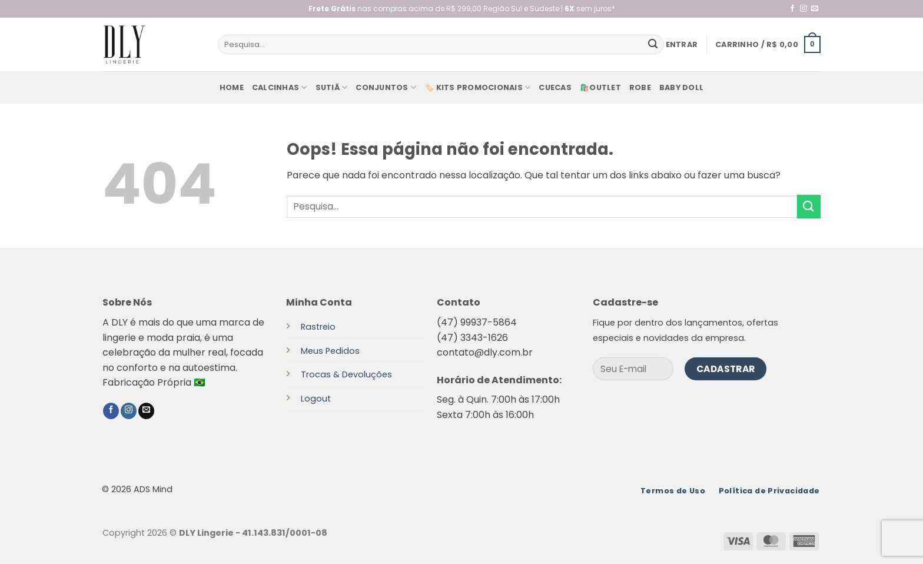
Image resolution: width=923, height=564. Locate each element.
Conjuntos (386, 87)
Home (232, 87)
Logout (316, 398)
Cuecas (555, 87)
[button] (682, 44)
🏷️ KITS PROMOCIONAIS (477, 87)
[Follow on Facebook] (792, 9)
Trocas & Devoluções (346, 374)
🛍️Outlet (600, 87)
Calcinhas (279, 87)
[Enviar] (653, 45)
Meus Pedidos (330, 351)
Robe (640, 87)
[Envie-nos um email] (814, 9)
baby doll (681, 87)
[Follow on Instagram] (803, 9)
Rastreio (318, 327)
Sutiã (332, 87)
